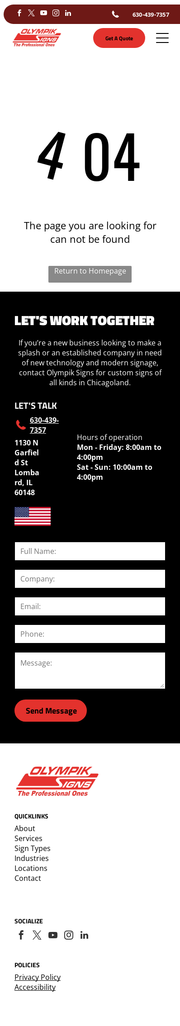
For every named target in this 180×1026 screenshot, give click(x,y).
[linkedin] (68, 14)
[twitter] (32, 14)
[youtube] (44, 14)
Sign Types (32, 848)
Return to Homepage (90, 271)
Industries (31, 858)
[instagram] (56, 14)
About (24, 828)
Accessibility (35, 987)
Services (28, 838)
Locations (30, 868)
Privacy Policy (37, 977)
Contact (27, 878)
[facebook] (19, 14)
